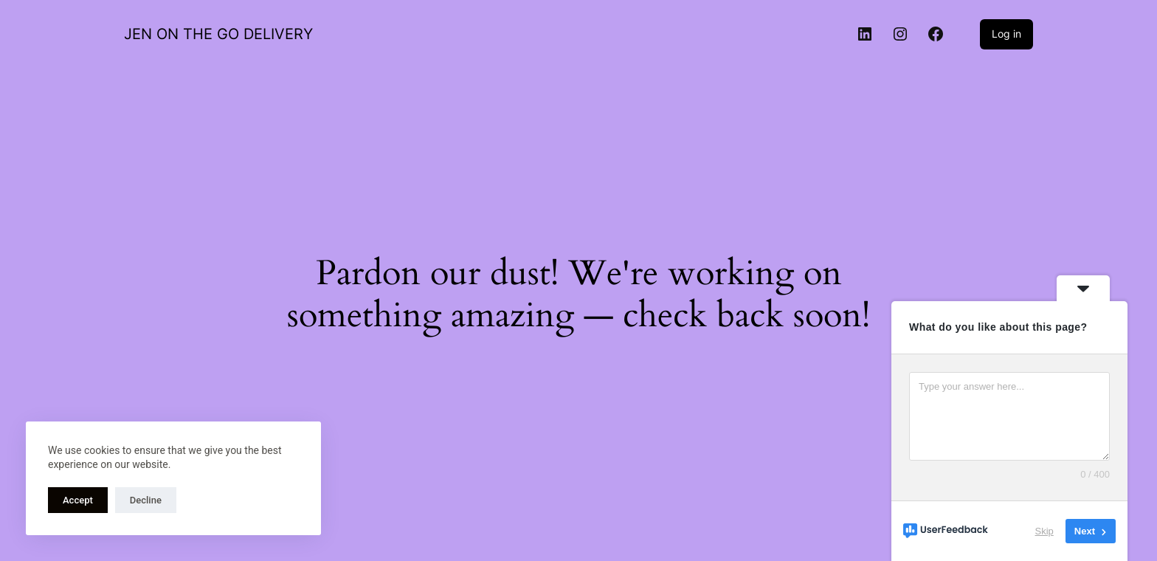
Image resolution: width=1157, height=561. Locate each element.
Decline (146, 500)
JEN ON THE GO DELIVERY (218, 34)
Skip (1044, 531)
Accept (78, 500)
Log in (1006, 33)
